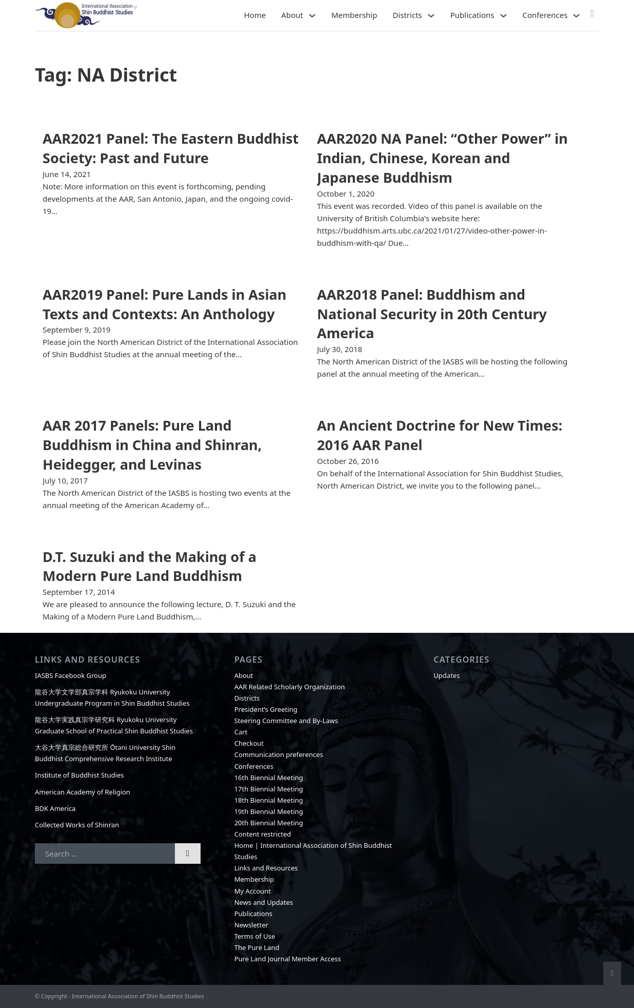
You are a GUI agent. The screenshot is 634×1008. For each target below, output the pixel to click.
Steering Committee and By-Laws (286, 720)
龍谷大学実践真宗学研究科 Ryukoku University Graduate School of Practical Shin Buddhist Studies (114, 725)
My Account (252, 891)
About (292, 15)
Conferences (545, 15)
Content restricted (262, 834)
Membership (354, 15)
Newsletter (251, 924)
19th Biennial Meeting (268, 811)
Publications (472, 15)
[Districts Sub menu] (431, 16)
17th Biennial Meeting (268, 788)
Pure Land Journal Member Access (287, 958)
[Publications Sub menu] (503, 16)
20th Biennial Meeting (268, 822)
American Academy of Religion (82, 792)
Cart (241, 731)
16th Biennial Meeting (268, 777)
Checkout (249, 743)
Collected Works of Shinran (77, 824)
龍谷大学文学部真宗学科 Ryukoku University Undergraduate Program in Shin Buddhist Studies (112, 697)
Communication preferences (278, 754)
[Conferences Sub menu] (576, 16)
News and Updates (263, 902)
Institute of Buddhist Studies (79, 775)
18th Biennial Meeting (268, 800)
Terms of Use (254, 936)
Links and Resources (266, 868)
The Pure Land (257, 947)
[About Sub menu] (312, 16)
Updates (446, 675)
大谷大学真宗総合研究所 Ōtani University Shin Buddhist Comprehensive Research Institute (105, 753)
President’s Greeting (266, 709)
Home (255, 15)
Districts (407, 15)
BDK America (55, 808)
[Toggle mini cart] (592, 13)
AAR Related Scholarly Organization (289, 686)
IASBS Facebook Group (70, 675)
